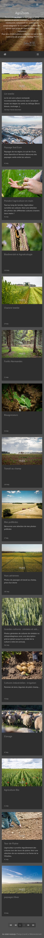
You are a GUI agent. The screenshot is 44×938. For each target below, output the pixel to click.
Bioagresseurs (11, 415)
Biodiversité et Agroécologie (18, 254)
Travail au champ (12, 468)
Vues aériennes (11, 575)
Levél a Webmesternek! (32, 934)
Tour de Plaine (11, 843)
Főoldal (5, 54)
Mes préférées (11, 522)
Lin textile (9, 93)
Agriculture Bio (11, 789)
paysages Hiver (11, 897)
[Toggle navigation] (37, 4)
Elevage (8, 736)
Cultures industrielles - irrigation (20, 682)
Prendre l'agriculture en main (18, 200)
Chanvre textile (11, 307)
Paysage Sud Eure (13, 147)
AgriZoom (9, 4)
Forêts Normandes (13, 361)
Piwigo (19, 934)
